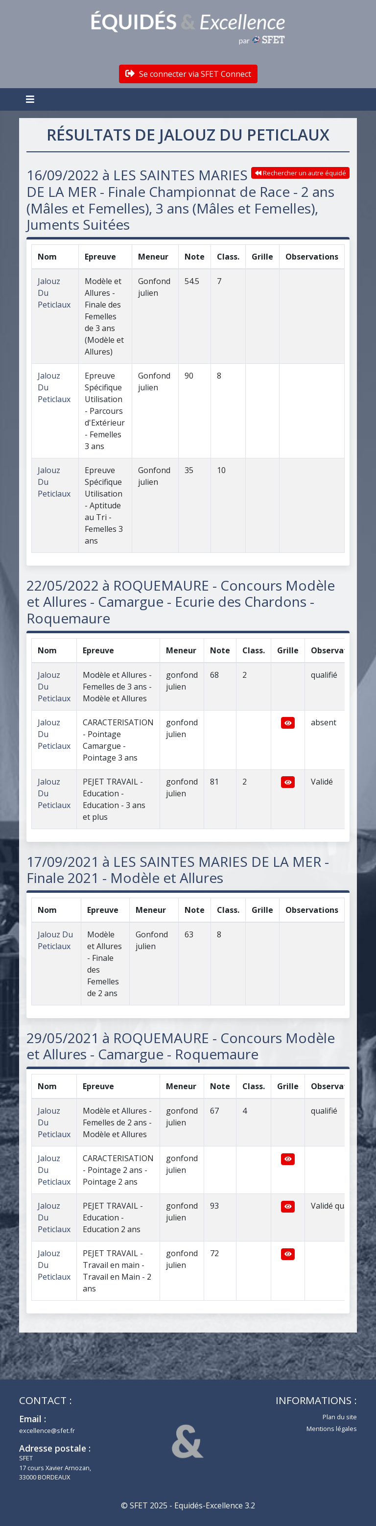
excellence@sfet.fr (47, 1430)
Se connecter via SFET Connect (188, 74)
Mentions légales (331, 1428)
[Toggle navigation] (31, 99)
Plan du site (340, 1416)
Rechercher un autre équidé (300, 172)
